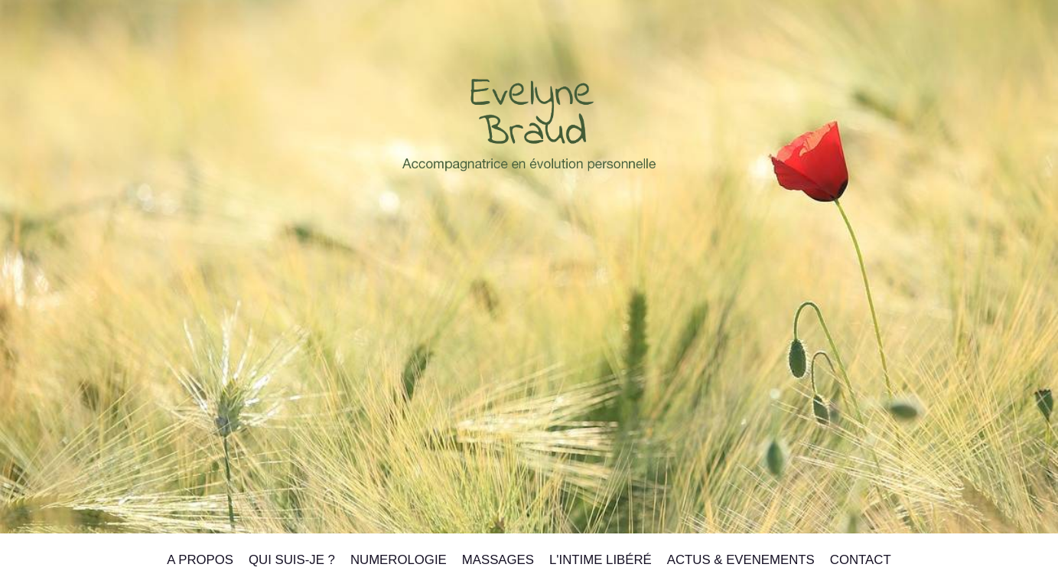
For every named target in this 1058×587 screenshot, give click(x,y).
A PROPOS (200, 560)
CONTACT (860, 560)
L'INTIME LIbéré (600, 560)
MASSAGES (498, 560)
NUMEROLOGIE (398, 560)
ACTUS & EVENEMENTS (741, 560)
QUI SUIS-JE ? (292, 560)
